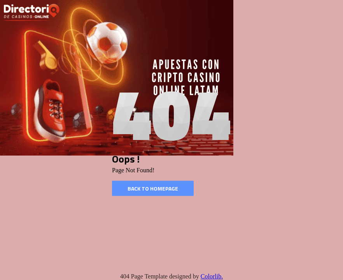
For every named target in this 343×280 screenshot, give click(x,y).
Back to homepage (153, 188)
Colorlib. (212, 276)
